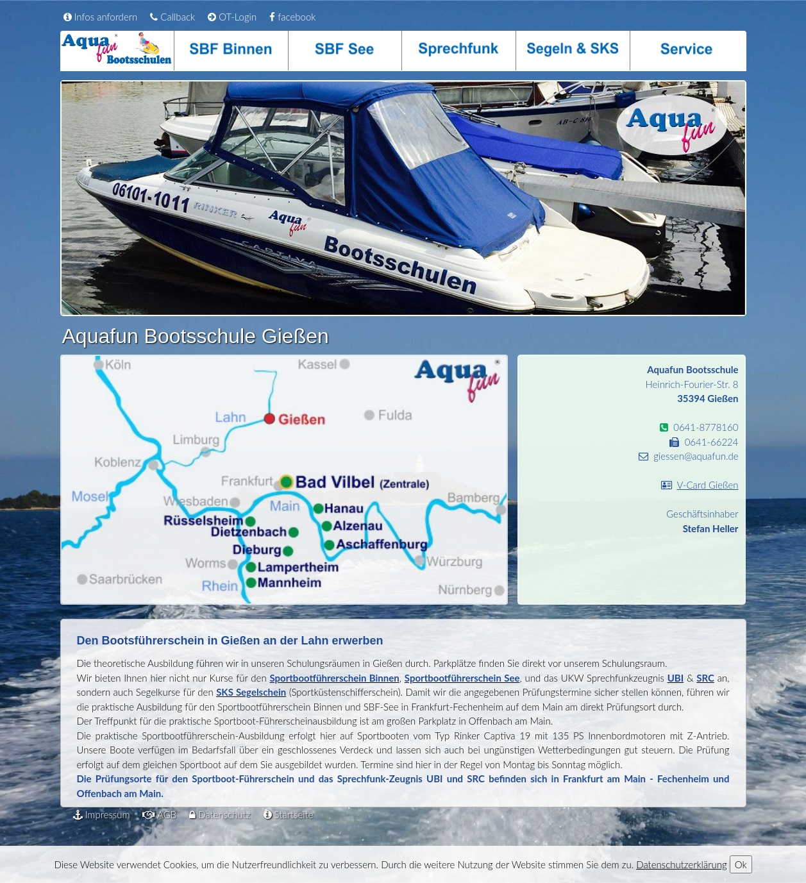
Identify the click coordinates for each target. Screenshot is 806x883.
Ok (741, 864)
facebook (292, 16)
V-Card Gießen (707, 485)
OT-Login (232, 16)
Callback (172, 16)
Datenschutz (219, 814)
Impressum (101, 814)
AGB (159, 814)
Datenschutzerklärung (681, 864)
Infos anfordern (100, 16)
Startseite (289, 814)
